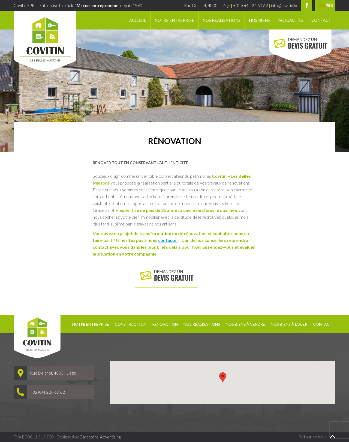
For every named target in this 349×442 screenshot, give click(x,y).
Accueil (137, 20)
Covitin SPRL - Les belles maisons (45, 41)
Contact (321, 20)
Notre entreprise (174, 20)
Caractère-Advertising (100, 436)
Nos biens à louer (289, 324)
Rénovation (165, 324)
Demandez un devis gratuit (300, 45)
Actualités (290, 20)
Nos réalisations (221, 20)
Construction (130, 324)
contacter (168, 240)
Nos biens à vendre (245, 324)
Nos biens (259, 20)
